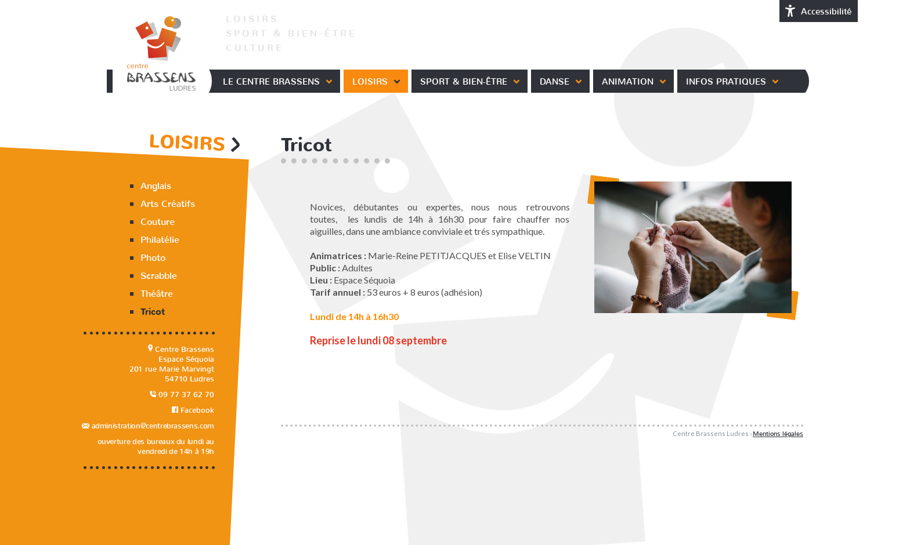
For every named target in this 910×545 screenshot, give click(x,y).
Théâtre (156, 294)
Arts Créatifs (167, 204)
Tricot (152, 312)
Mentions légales (778, 434)
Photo (152, 258)
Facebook (193, 410)
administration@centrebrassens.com (148, 426)
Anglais (155, 186)
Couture (157, 222)
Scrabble (158, 276)
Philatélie (159, 240)
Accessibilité (818, 11)
